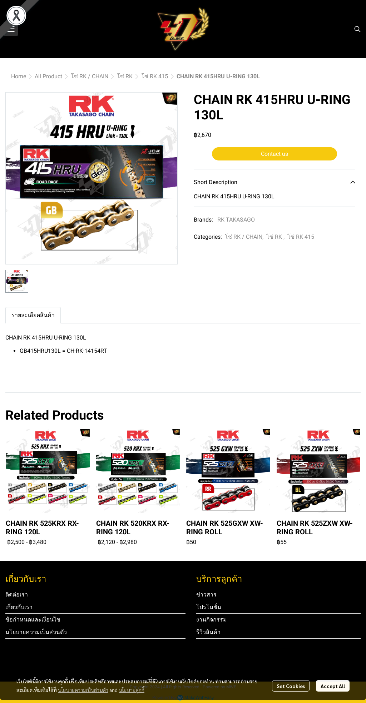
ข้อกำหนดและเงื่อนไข (32, 619)
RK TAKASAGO (236, 219)
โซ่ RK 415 (154, 76)
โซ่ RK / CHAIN (89, 76)
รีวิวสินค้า (208, 632)
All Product (48, 76)
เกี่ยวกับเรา (19, 607)
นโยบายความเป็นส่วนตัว (83, 690)
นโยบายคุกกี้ (131, 690)
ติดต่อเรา (16, 594)
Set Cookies (291, 686)
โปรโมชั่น (208, 607)
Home (18, 76)
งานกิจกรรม (211, 619)
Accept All (333, 686)
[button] (357, 29)
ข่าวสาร (206, 594)
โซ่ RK (125, 76)
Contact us (274, 153)
